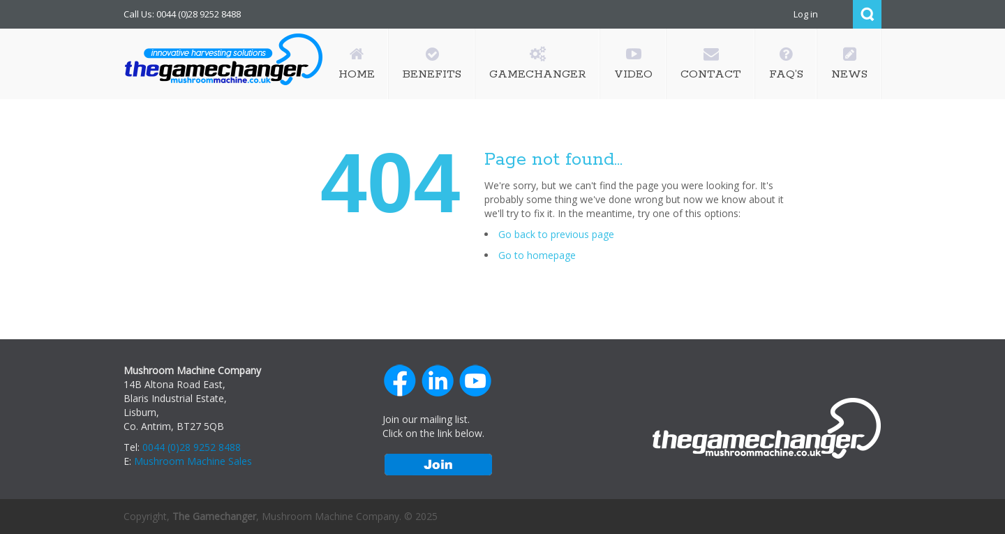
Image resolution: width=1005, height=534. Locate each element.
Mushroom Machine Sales (193, 461)
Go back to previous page (556, 234)
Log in (806, 14)
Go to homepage (537, 255)
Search (867, 14)
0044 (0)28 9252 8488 (191, 447)
